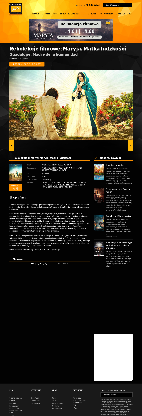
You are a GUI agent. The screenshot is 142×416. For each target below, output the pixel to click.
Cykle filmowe (73, 14)
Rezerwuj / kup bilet (27, 64)
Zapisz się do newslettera (113, 337)
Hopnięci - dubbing (115, 165)
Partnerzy (108, 14)
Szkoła (63, 14)
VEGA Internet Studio (126, 406)
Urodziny (85, 14)
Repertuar (35, 14)
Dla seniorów (96, 14)
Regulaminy (14, 352)
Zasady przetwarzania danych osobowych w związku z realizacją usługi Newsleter (17, 367)
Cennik (55, 14)
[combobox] (117, 5)
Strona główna (15, 344)
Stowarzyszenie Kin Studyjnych (81, 348)
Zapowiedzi (45, 14)
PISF (74, 352)
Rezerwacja (35, 350)
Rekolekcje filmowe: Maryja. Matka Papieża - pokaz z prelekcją (119, 245)
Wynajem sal (120, 14)
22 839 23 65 (93, 5)
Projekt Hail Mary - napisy (118, 216)
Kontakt (12, 350)
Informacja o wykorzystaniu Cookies (15, 357)
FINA (75, 354)
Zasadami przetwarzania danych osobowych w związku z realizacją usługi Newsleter (116, 347)
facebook (14, 400)
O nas (129, 14)
